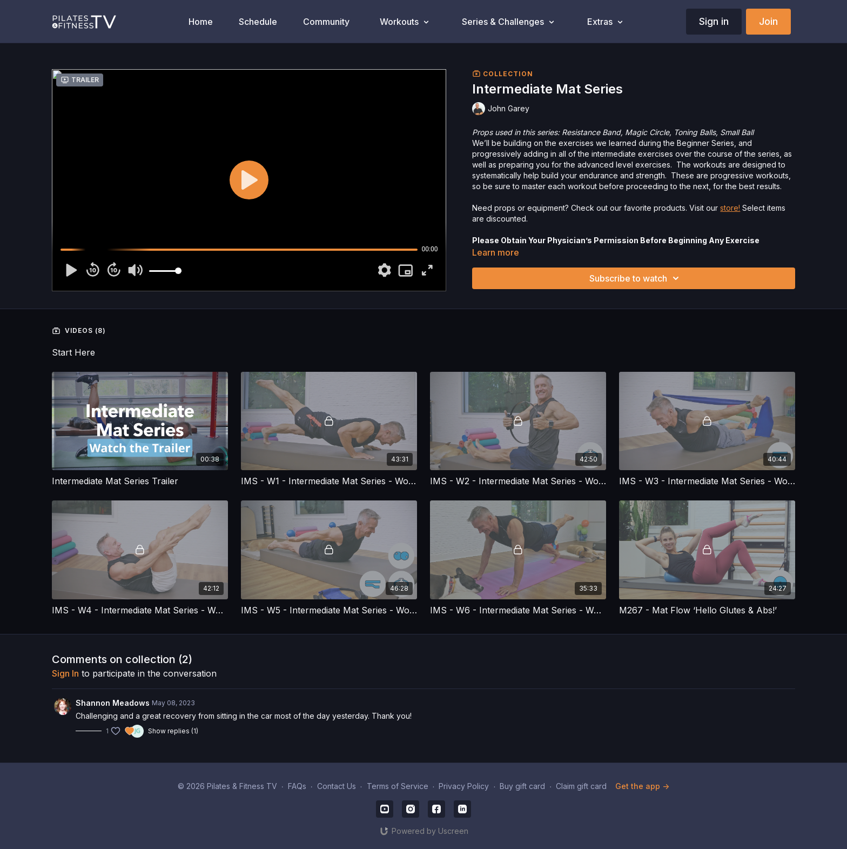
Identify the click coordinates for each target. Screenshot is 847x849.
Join (768, 21)
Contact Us (336, 786)
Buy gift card (522, 786)
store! (730, 207)
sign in (65, 673)
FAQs (297, 786)
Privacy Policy (464, 786)
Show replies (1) (173, 731)
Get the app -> (642, 786)
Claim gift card (581, 786)
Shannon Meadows (113, 702)
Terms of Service (397, 786)
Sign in (714, 21)
